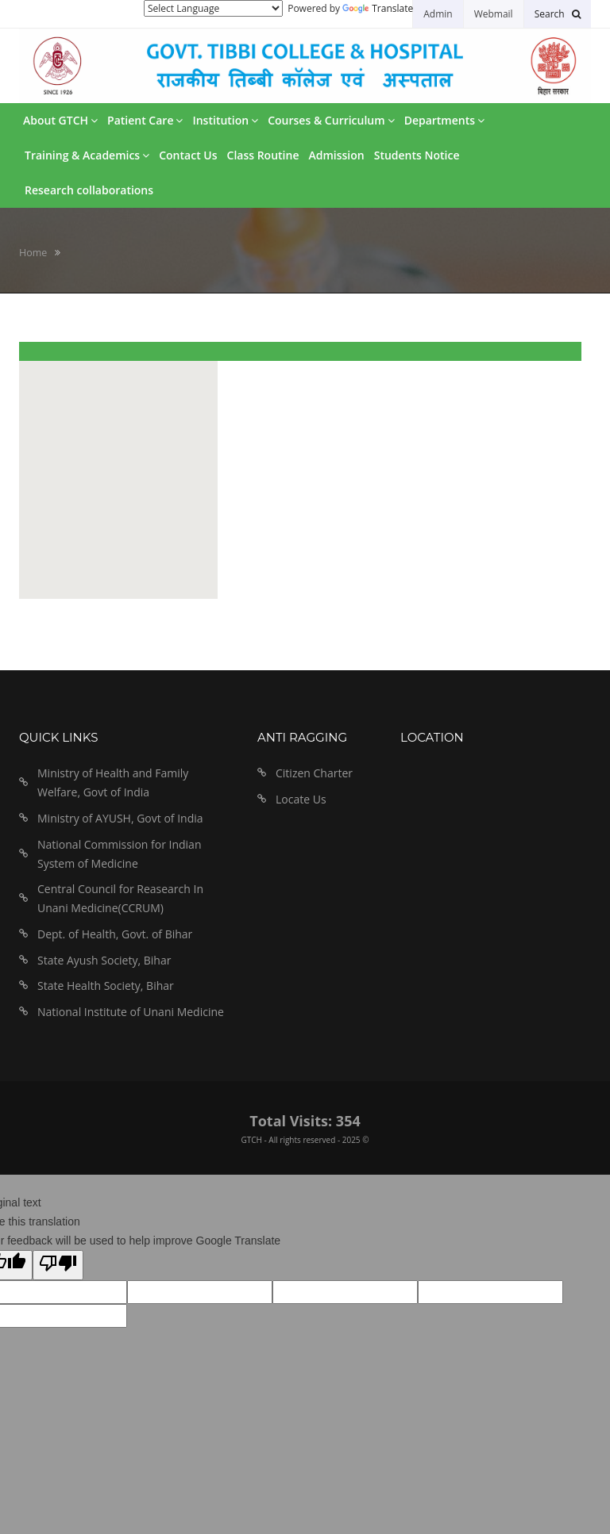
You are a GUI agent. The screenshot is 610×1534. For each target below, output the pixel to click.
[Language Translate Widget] (213, 8)
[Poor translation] (58, 1265)
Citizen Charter (314, 772)
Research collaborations (89, 190)
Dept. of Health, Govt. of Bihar (114, 933)
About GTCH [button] (60, 120)
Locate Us (301, 799)
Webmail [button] (493, 14)
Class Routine (263, 155)
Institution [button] (225, 120)
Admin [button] (437, 14)
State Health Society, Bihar (105, 985)
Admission (336, 155)
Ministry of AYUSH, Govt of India (120, 818)
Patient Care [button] (145, 120)
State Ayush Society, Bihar (104, 960)
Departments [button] (444, 120)
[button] (558, 14)
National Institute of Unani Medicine (130, 1011)
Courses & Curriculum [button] (331, 120)
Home (33, 252)
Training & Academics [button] (87, 155)
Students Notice (417, 155)
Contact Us (188, 155)
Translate (377, 8)
